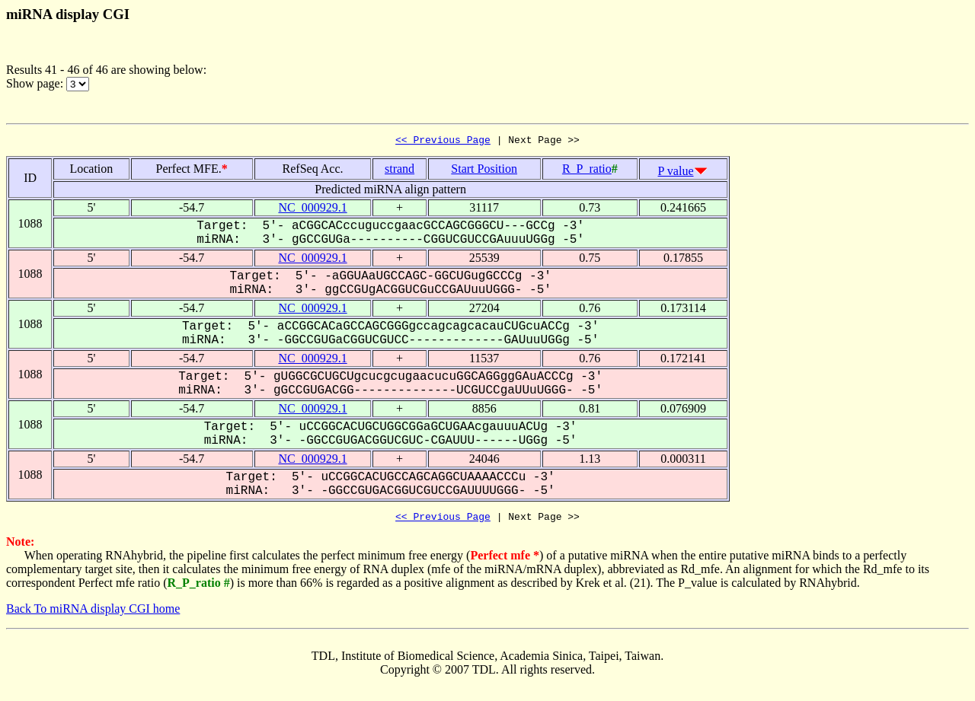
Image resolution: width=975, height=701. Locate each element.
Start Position (484, 170)
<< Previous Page (443, 141)
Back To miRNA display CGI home (93, 613)
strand (399, 170)
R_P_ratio (587, 170)
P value (676, 173)
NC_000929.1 (312, 209)
